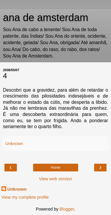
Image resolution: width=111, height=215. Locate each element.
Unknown (17, 189)
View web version (55, 178)
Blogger (66, 209)
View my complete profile (25, 197)
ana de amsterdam (45, 17)
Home (55, 167)
